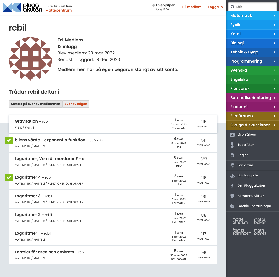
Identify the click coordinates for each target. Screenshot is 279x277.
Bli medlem (192, 7)
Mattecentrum (58, 10)
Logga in (215, 7)
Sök (232, 7)
